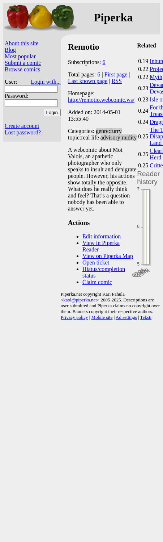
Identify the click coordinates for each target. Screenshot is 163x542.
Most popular (20, 56)
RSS (117, 81)
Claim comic (97, 282)
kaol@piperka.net (79, 300)
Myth (156, 77)
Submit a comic (23, 63)
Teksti (146, 317)
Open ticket (95, 262)
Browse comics (22, 69)
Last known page (87, 81)
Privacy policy (74, 317)
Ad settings (126, 317)
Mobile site (102, 317)
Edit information (101, 236)
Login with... (46, 82)
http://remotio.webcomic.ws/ (101, 100)
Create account (22, 126)
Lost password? (23, 132)
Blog (10, 50)
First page (116, 74)
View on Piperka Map (107, 256)
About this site (21, 43)
